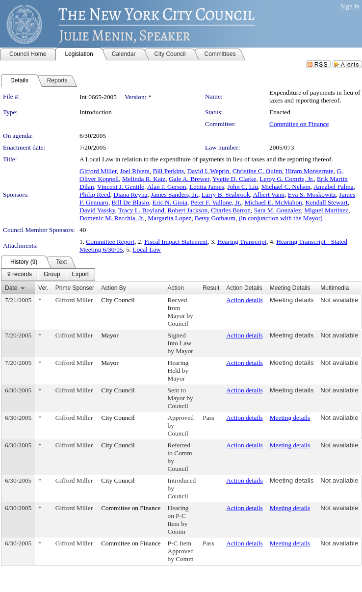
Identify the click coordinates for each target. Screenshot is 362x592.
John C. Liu (242, 186)
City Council (118, 300)
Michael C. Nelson (285, 186)
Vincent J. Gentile (120, 186)
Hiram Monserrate (309, 171)
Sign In (350, 6)
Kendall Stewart (326, 202)
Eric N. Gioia (170, 202)
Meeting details (292, 300)
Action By (113, 287)
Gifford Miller (98, 171)
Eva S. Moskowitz (312, 194)
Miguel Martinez (326, 210)
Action (176, 287)
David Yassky (97, 210)
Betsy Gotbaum (215, 218)
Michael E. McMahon (273, 202)
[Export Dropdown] (80, 275)
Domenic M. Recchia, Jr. (112, 218)
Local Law (146, 249)
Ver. (43, 287)
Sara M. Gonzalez (277, 210)
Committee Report (110, 241)
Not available (339, 300)
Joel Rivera (135, 171)
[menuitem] (19, 275)
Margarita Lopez (169, 218)
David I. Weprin (208, 171)
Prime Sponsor (74, 287)
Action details (244, 300)
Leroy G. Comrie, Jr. (286, 178)
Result (211, 287)
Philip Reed (94, 194)
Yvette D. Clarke (234, 178)
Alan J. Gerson (166, 186)
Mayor (110, 335)
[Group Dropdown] (52, 275)
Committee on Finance (299, 124)
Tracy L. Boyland (141, 210)
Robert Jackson (187, 210)
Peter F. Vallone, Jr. (216, 202)
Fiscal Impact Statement (175, 241)
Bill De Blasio (130, 202)
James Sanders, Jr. (174, 194)
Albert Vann (269, 194)
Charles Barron (231, 210)
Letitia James (206, 186)
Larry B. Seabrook (226, 194)
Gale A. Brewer (189, 178)
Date (11, 287)
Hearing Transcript (241, 241)
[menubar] (48, 274)
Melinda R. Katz (143, 178)
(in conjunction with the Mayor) (281, 218)
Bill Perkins (168, 171)
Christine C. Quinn (257, 171)
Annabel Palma (333, 186)
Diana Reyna (130, 194)
